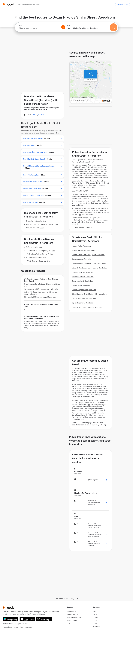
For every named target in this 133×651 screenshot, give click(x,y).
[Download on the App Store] (27, 619)
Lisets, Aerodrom (98, 255)
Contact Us (28, 627)
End (68, 26)
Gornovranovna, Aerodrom (81, 263)
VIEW (44, 221)
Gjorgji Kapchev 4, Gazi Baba (82, 294)
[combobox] (39, 28)
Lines (94, 611)
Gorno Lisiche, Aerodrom (81, 285)
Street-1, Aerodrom (79, 307)
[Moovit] (8, 4)
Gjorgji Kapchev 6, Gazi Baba (82, 303)
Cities (95, 624)
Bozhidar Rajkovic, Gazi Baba (82, 277)
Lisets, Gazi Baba (99, 263)
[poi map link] (90, 82)
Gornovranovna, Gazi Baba (81, 259)
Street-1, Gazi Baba (79, 268)
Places (95, 614)
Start (20, 26)
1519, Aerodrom (101, 294)
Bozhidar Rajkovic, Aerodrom (82, 272)
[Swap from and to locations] (63, 27)
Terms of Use (7, 627)
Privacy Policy (18, 627)
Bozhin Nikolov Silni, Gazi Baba (83, 250)
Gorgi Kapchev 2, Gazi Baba (82, 281)
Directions (96, 627)
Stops (95, 620)
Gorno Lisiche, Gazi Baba (97, 268)
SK (69, 624)
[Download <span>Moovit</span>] (122, 4)
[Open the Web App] (44, 619)
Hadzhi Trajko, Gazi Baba (81, 255)
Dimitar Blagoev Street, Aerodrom (84, 290)
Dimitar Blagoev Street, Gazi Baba (84, 298)
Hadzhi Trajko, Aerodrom (81, 246)
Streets (95, 617)
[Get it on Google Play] (10, 619)
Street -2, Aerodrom (95, 307)
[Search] (113, 27)
